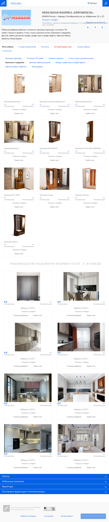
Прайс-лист (18, 113)
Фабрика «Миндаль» (28, 516)
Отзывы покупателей (27, 47)
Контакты (45, 47)
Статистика (6, 51)
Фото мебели (7, 47)
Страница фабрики (20, 315)
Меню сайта (16, 3)
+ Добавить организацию (93, 516)
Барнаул (93, 3)
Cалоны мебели (83, 47)
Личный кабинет (66, 516)
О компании (48, 516)
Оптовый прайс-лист (63, 47)
